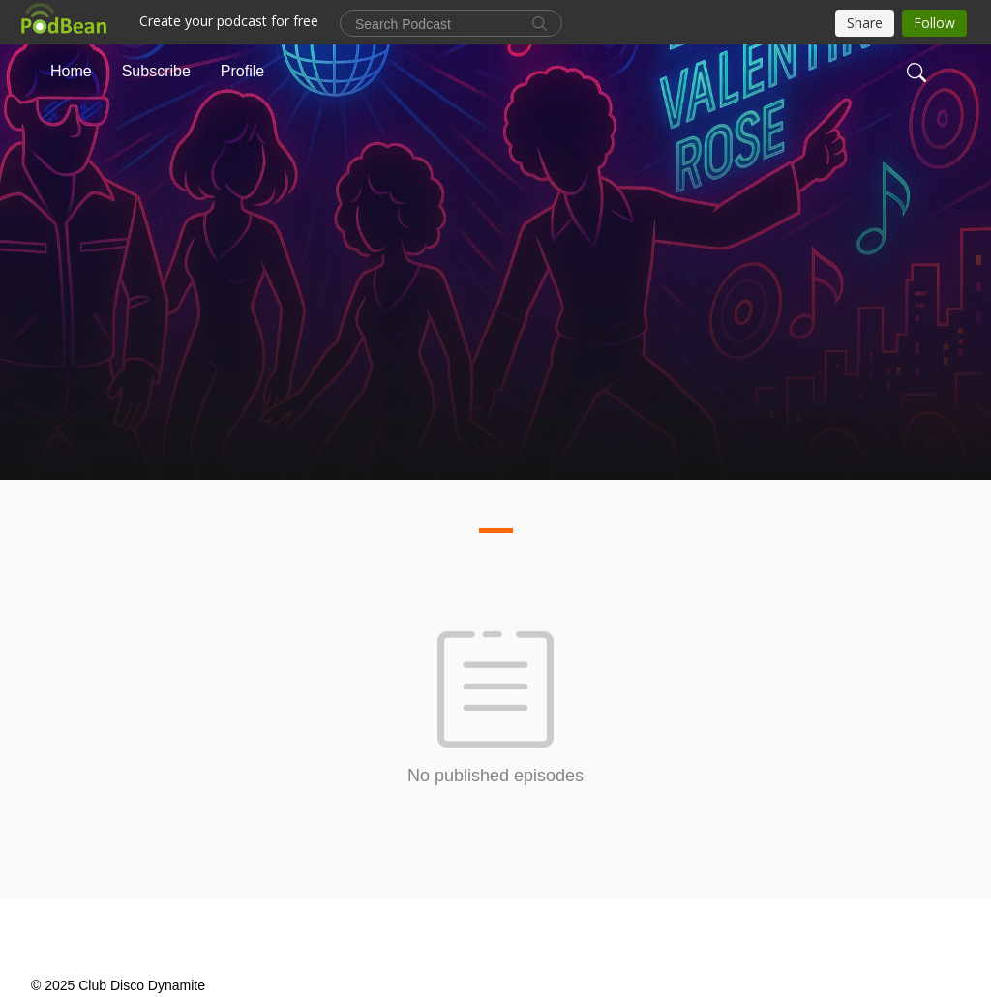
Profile (242, 71)
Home (71, 71)
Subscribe (156, 71)
